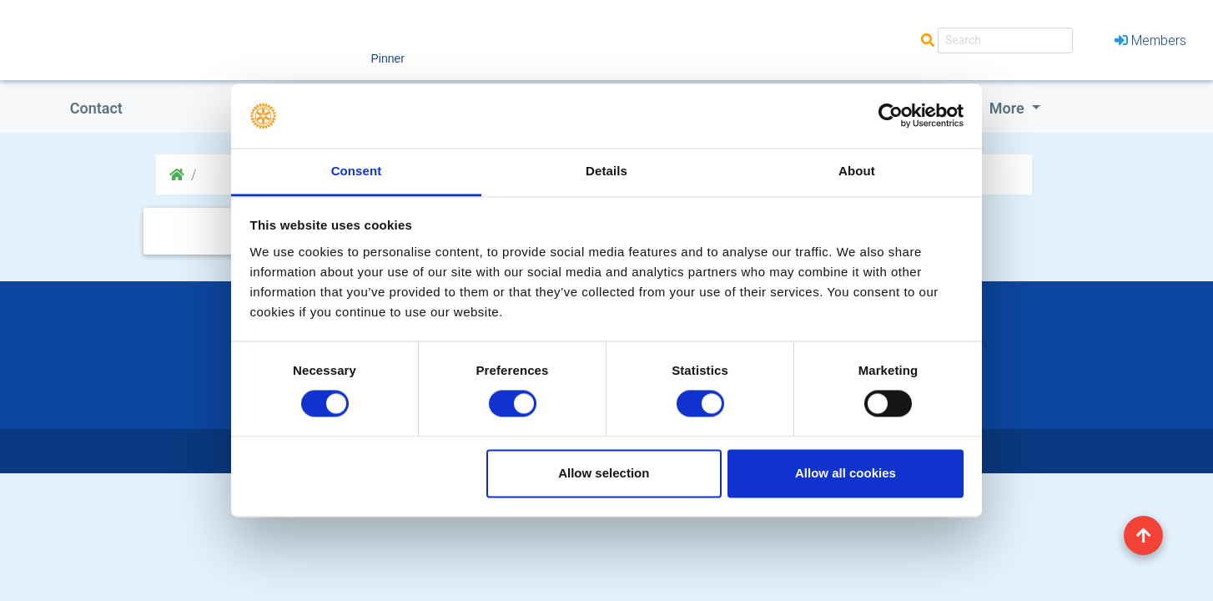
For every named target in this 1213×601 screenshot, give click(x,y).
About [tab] (856, 171)
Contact (96, 108)
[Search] (1005, 40)
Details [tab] (606, 171)
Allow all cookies (845, 473)
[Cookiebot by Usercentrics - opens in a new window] (891, 116)
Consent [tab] (356, 171)
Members (1150, 40)
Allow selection (603, 473)
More (1008, 108)
